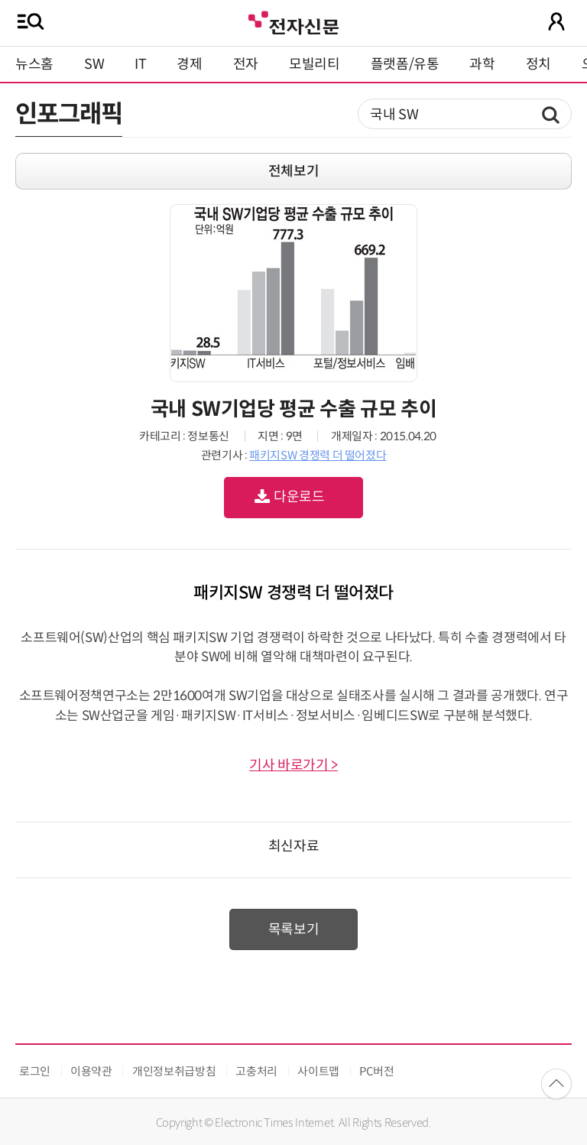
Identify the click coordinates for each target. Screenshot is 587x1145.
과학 (482, 64)
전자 (245, 64)
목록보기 (293, 929)
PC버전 (376, 1071)
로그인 (34, 1071)
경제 (189, 64)
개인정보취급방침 (174, 1071)
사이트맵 (318, 1071)
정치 (538, 64)
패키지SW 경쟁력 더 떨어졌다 (317, 455)
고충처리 (256, 1071)
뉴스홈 (34, 64)
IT (140, 64)
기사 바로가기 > (293, 765)
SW (94, 64)
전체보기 (293, 171)
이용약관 (91, 1071)
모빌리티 (314, 64)
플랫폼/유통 (405, 64)
